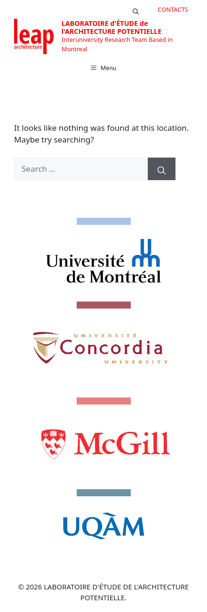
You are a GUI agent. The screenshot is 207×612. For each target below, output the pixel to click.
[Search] (161, 169)
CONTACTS (173, 9)
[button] (135, 9)
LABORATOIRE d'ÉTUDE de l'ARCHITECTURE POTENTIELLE (111, 27)
